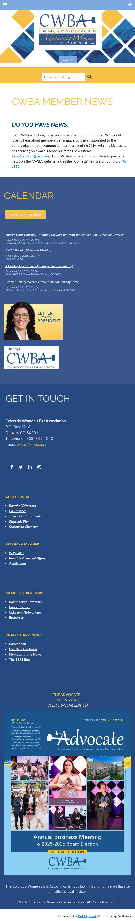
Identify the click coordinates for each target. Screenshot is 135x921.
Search (89, 76)
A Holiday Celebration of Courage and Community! (39, 266)
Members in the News (25, 654)
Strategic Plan (19, 521)
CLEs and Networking (25, 612)
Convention (17, 644)
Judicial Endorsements (25, 516)
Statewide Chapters (23, 526)
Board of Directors (22, 505)
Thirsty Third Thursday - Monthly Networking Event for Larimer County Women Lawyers (64, 234)
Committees (17, 511)
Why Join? (16, 553)
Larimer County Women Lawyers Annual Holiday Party (41, 282)
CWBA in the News (23, 649)
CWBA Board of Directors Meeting (28, 250)
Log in (68, 59)
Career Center (19, 607)
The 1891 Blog (19, 659)
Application (17, 563)
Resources (16, 617)
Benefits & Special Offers (27, 558)
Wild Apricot (87, 916)
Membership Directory (25, 602)
